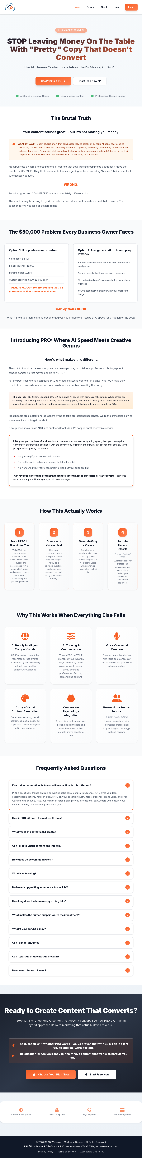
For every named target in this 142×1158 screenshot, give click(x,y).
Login (131, 7)
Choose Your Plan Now (51, 1074)
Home (77, 7)
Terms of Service (67, 1151)
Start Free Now (90, 80)
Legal (116, 7)
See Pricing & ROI (53, 80)
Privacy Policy (45, 1151)
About (104, 7)
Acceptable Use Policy (92, 1151)
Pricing (90, 7)
